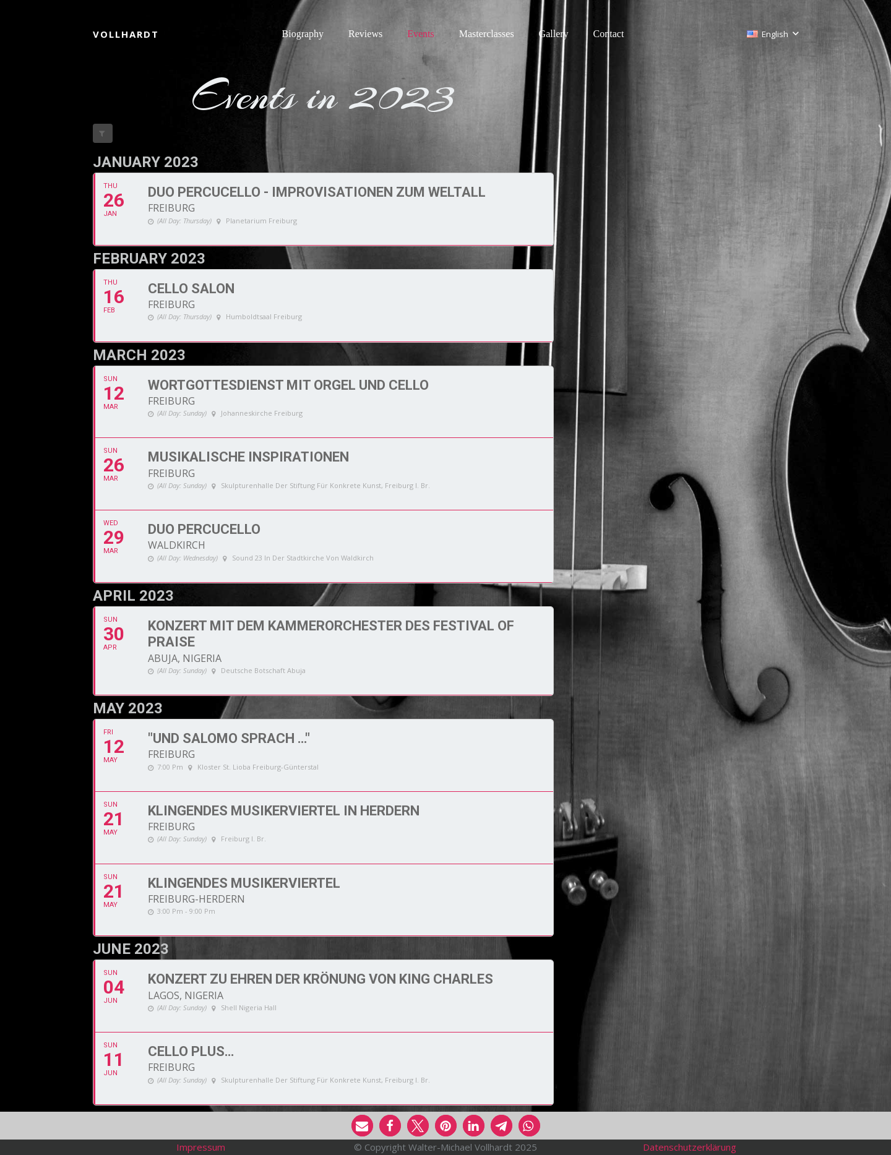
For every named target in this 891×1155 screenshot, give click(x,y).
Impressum (200, 1147)
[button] (772, 34)
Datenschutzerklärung (689, 1147)
